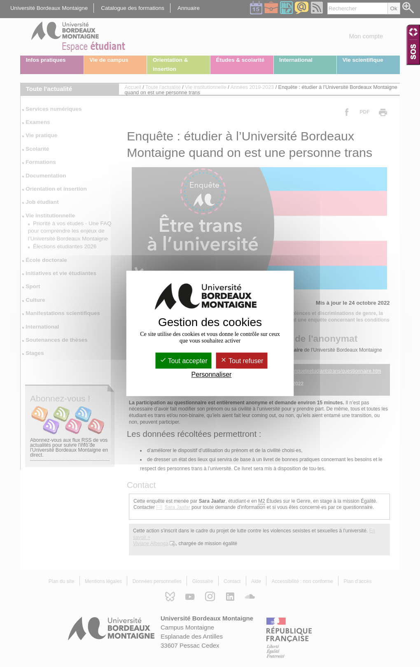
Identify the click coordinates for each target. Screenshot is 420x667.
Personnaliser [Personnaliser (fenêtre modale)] (211, 374)
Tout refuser (242, 360)
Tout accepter (184, 360)
